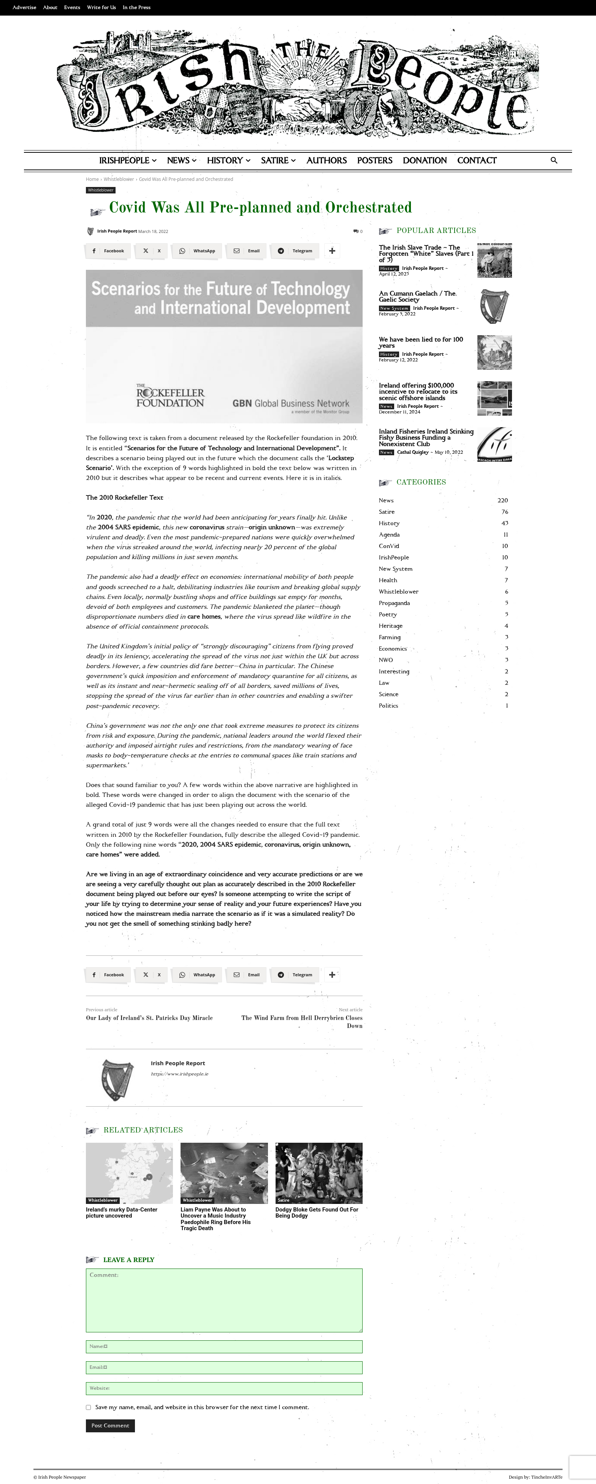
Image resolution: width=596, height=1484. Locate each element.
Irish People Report (117, 231)
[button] (554, 161)
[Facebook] (108, 250)
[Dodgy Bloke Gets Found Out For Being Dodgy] (319, 1173)
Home (92, 179)
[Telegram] (295, 250)
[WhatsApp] (197, 250)
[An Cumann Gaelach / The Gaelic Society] (494, 306)
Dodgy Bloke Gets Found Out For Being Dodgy (317, 1213)
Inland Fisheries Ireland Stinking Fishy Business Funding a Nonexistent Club (426, 438)
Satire (283, 1200)
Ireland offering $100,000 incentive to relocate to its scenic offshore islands (418, 392)
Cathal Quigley (413, 452)
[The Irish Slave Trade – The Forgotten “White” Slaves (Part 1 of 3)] (494, 260)
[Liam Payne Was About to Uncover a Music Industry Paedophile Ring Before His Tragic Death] (224, 1173)
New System (394, 308)
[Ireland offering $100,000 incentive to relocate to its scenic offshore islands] (494, 398)
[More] (332, 250)
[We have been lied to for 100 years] (494, 352)
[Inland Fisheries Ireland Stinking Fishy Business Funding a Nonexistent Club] (494, 444)
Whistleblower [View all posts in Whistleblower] (119, 179)
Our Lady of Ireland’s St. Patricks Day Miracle (149, 1018)
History (389, 268)
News (386, 406)
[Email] (246, 250)
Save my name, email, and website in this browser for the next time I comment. (202, 1407)
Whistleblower (101, 190)
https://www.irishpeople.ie (179, 1074)
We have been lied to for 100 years (421, 343)
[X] (151, 250)
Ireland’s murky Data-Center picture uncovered (121, 1213)
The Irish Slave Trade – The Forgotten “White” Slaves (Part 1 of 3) (426, 254)
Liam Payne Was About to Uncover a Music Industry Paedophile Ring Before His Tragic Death (215, 1219)
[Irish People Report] (90, 231)
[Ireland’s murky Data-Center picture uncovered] (129, 1173)
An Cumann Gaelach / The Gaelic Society (417, 297)
